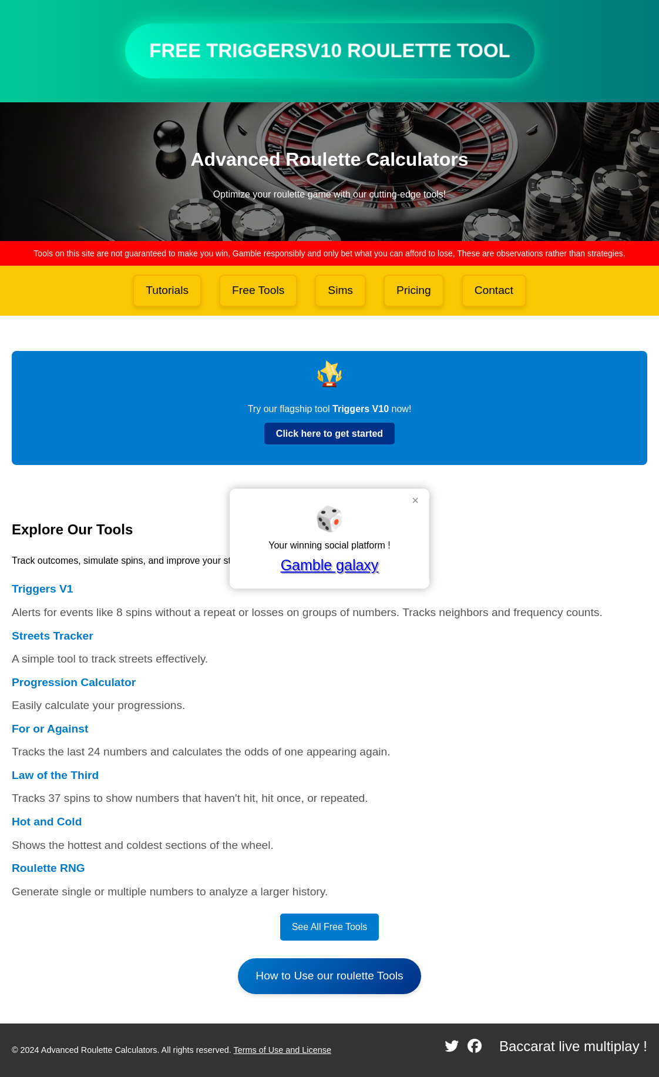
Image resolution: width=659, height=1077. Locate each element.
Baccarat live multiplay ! (573, 1046)
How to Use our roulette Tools (329, 975)
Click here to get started (329, 434)
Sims (340, 290)
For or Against (50, 729)
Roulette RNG (48, 868)
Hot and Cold (47, 821)
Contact (494, 290)
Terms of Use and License (282, 1050)
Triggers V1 (42, 589)
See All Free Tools (330, 927)
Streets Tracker (52, 636)
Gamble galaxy (330, 565)
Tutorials (167, 290)
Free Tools (258, 290)
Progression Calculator (74, 682)
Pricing (413, 290)
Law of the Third (55, 775)
